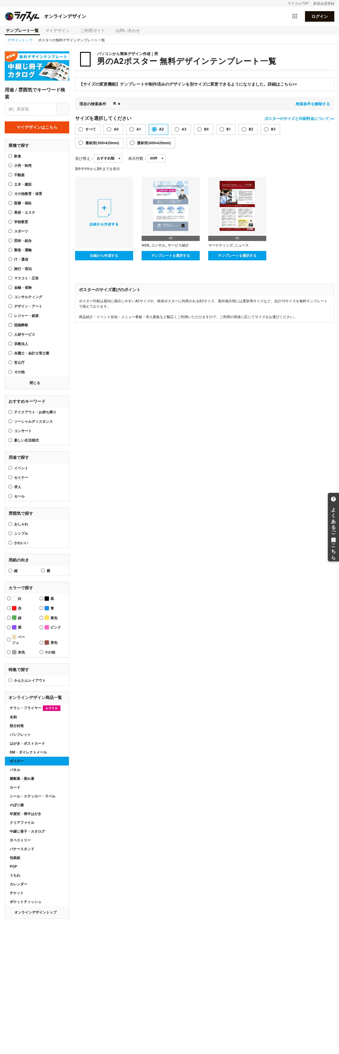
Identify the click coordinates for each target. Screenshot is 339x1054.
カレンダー (18, 884)
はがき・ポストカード (27, 743)
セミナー (21, 478)
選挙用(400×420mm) (154, 143)
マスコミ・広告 (26, 278)
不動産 (19, 175)
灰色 (18, 652)
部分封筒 (17, 726)
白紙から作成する (104, 256)
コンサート (23, 431)
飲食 (17, 156)
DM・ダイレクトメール (28, 752)
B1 (228, 129)
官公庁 (19, 363)
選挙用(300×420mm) (102, 143)
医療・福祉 (23, 203)
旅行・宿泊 (23, 269)
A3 (184, 129)
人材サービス (24, 334)
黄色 (51, 617)
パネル (15, 770)
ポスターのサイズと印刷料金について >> (299, 118)
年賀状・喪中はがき (25, 814)
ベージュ (18, 640)
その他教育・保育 (28, 194)
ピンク (53, 627)
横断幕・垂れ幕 (22, 779)
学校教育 (21, 222)
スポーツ (21, 231)
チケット (17, 893)
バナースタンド (22, 849)
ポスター (17, 761)
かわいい (21, 543)
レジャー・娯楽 (26, 316)
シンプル (21, 534)
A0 (116, 129)
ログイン (319, 16)
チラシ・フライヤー (35, 708)
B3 (273, 129)
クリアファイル (22, 823)
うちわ (15, 875)
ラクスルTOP (298, 3)
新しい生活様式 (26, 440)
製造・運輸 (23, 250)
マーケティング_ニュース (228, 245)
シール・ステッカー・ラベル (32, 796)
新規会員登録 (323, 3)
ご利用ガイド (92, 30)
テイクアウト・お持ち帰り (35, 412)
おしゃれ (21, 524)
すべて (90, 129)
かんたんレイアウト (30, 680)
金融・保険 (23, 288)
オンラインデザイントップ (35, 912)
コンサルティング (28, 297)
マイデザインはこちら (36, 127)
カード (15, 787)
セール (19, 496)
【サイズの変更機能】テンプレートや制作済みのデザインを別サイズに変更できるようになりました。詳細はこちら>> (188, 84)
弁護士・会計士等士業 (31, 353)
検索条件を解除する (313, 104)
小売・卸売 (23, 166)
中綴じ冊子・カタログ (27, 831)
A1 (138, 129)
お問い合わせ (128, 30)
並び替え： (84, 158)
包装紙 (15, 858)
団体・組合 (23, 241)
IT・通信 (21, 259)
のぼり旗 (17, 805)
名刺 (13, 717)
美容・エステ (24, 213)
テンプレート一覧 (22, 30)
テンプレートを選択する (170, 256)
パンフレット (20, 735)
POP (13, 867)
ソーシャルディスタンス (33, 422)
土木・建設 (23, 184)
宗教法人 (21, 344)
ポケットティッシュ (25, 902)
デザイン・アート (28, 306)
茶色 (51, 642)
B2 (251, 129)
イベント (21, 468)
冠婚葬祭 (21, 325)
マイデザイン (57, 30)
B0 (206, 129)
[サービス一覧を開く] (294, 16)
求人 (17, 487)
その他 (19, 372)
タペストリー (20, 840)
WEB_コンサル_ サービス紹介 (165, 245)
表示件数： (137, 158)
